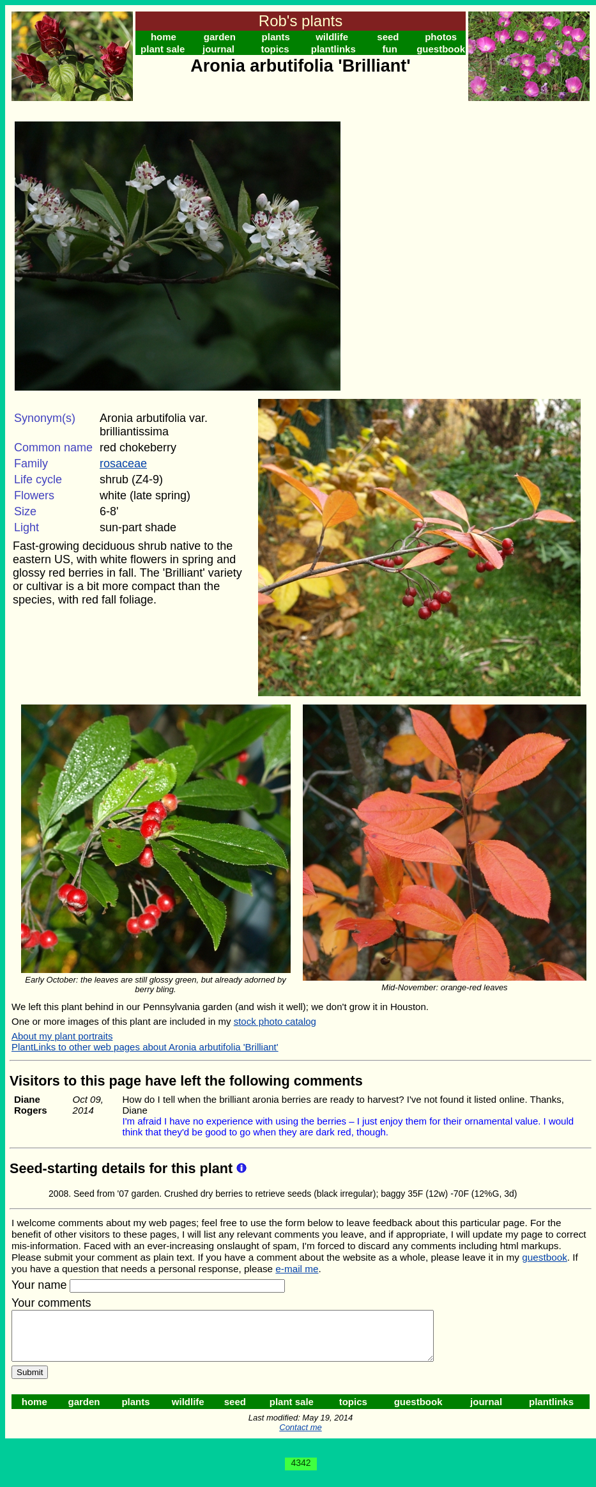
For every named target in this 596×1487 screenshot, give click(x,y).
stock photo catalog (275, 1021)
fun (389, 48)
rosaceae (123, 463)
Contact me (300, 1437)
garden (220, 36)
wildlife (332, 36)
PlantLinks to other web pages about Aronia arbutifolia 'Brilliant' (145, 1046)
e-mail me (296, 1268)
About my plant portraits (61, 1036)
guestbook (440, 48)
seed (388, 36)
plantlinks (333, 48)
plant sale (163, 48)
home (163, 36)
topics (275, 48)
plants (276, 36)
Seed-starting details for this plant (123, 1168)
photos (441, 36)
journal (218, 48)
